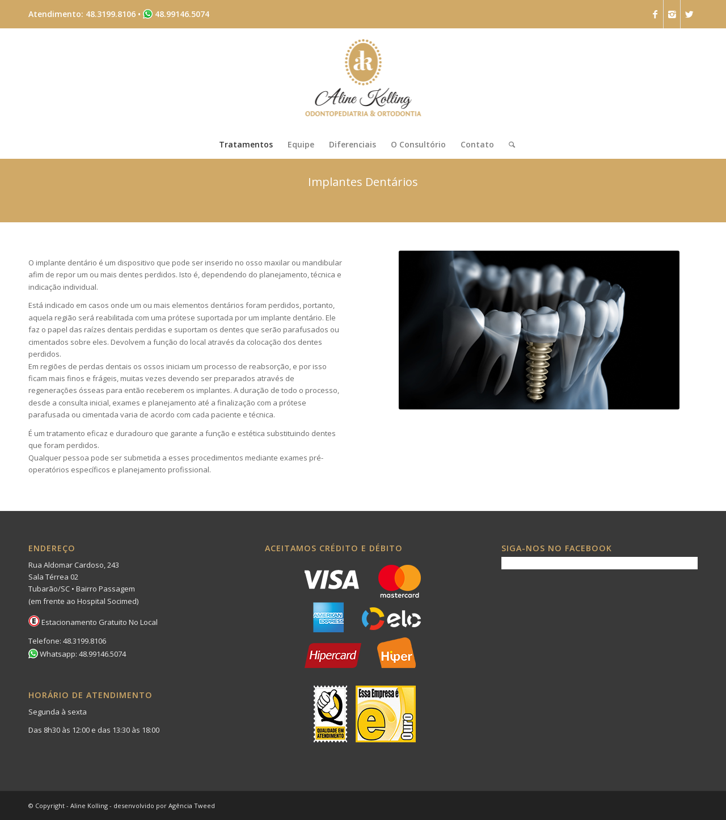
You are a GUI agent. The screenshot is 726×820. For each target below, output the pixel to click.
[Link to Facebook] (655, 14)
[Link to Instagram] (672, 14)
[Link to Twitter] (689, 14)
